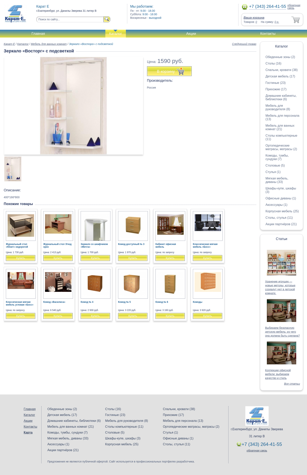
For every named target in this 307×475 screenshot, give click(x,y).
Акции (191, 34)
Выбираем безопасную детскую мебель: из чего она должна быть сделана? (282, 331)
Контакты (267, 34)
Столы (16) (273, 63)
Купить (20, 258)
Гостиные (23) (275, 82)
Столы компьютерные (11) (124, 426)
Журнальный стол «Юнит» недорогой (17, 245)
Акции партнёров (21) (281, 224)
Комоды (197, 302)
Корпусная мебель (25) (282, 211)
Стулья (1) (273, 172)
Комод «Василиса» (54, 302)
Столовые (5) (275, 165)
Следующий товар (244, 44)
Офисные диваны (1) (280, 198)
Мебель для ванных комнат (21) (279, 127)
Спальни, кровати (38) (281, 70)
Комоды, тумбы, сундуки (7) (277, 157)
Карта (28, 432)
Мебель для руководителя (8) (277, 107)
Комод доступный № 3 (131, 244)
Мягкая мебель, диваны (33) (276, 180)
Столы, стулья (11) (279, 217)
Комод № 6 (161, 302)
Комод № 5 (124, 302)
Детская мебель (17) (280, 76)
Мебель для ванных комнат (49, 44)
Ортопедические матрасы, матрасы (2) (281, 147)
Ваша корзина (254, 17)
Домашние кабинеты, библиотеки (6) (281, 97)
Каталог (115, 34)
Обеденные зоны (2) (280, 57)
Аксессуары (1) (276, 204)
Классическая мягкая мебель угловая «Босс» (19, 303)
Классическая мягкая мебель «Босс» (205, 245)
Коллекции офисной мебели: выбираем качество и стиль (278, 374)
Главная (38, 34)
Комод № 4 (87, 302)
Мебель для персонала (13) (183, 420)
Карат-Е (9, 44)
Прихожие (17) (275, 89)
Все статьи (292, 383)
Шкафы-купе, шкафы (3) (122, 438)
